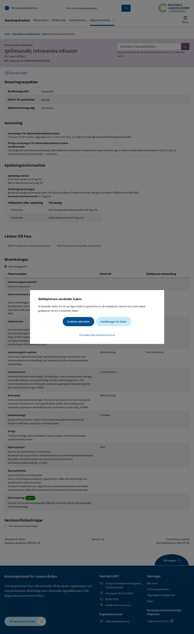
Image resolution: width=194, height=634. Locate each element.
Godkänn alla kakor (78, 321)
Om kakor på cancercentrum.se (97, 335)
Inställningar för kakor (113, 321)
